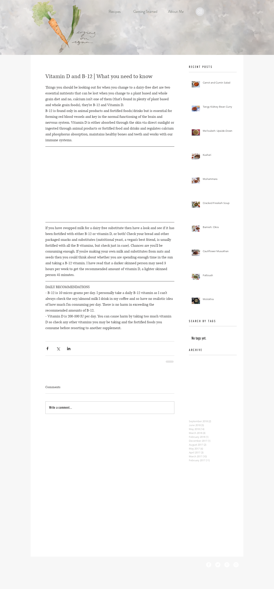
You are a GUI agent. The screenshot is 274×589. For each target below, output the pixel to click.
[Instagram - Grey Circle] (200, 11)
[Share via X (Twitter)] (58, 348)
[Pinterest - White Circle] (226, 564)
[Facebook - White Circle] (208, 564)
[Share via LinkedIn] (69, 348)
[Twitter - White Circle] (217, 564)
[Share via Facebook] (47, 348)
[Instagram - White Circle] (236, 564)
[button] (114, 11)
